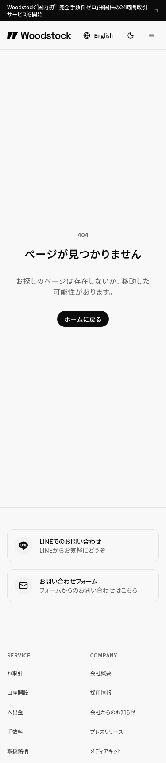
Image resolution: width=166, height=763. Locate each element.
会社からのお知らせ (113, 712)
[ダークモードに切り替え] (131, 35)
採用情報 (101, 692)
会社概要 (101, 672)
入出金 (15, 712)
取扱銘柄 (17, 751)
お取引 (15, 672)
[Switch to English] (98, 35)
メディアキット (106, 751)
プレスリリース (106, 731)
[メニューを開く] (152, 35)
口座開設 (17, 692)
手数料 (15, 731)
